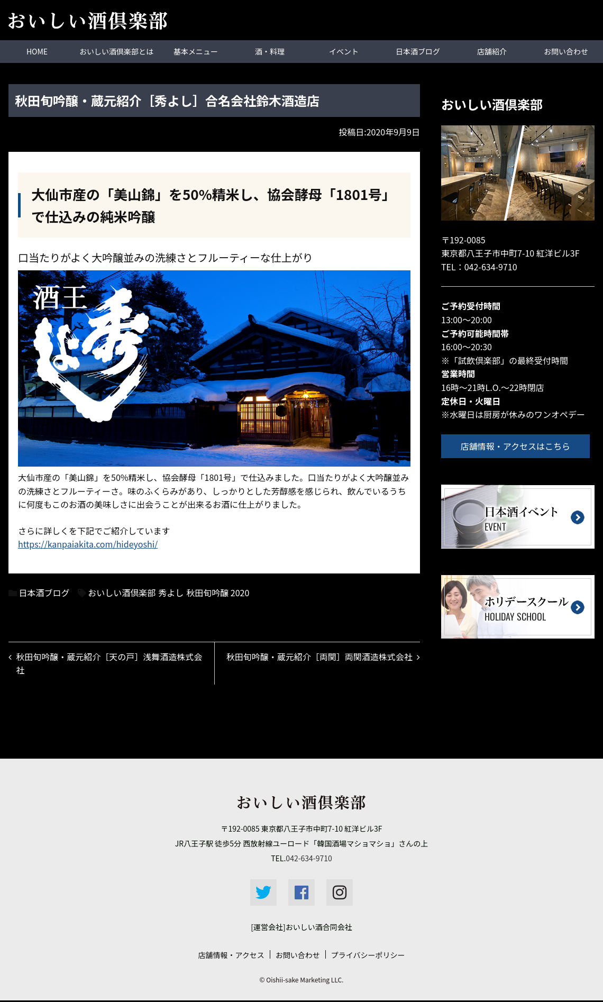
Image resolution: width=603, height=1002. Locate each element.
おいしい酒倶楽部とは (116, 51)
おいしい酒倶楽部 (122, 592)
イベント (344, 51)
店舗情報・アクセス (231, 956)
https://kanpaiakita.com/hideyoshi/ (88, 544)
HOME (37, 51)
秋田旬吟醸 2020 (217, 592)
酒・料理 (270, 51)
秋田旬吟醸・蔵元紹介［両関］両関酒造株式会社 (318, 657)
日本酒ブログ (418, 51)
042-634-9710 (490, 266)
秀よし (171, 592)
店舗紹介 (492, 51)
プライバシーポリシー (368, 956)
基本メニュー (195, 51)
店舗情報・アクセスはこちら (517, 445)
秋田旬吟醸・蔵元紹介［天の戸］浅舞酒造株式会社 (110, 664)
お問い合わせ (566, 51)
